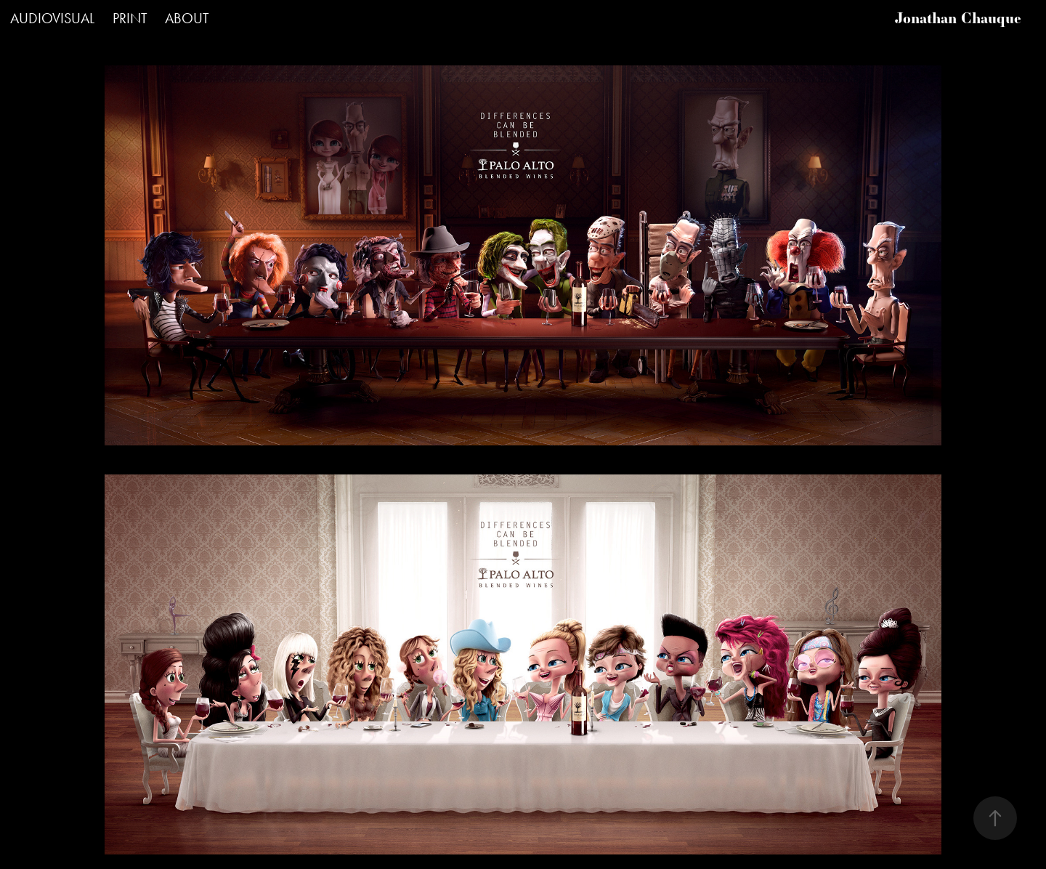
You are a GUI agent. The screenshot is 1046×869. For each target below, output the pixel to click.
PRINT (130, 18)
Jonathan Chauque (958, 18)
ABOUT (187, 18)
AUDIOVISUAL (52, 18)
